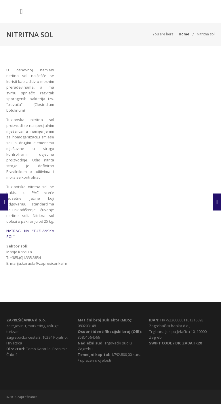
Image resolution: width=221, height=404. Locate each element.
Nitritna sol (206, 34)
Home (184, 34)
